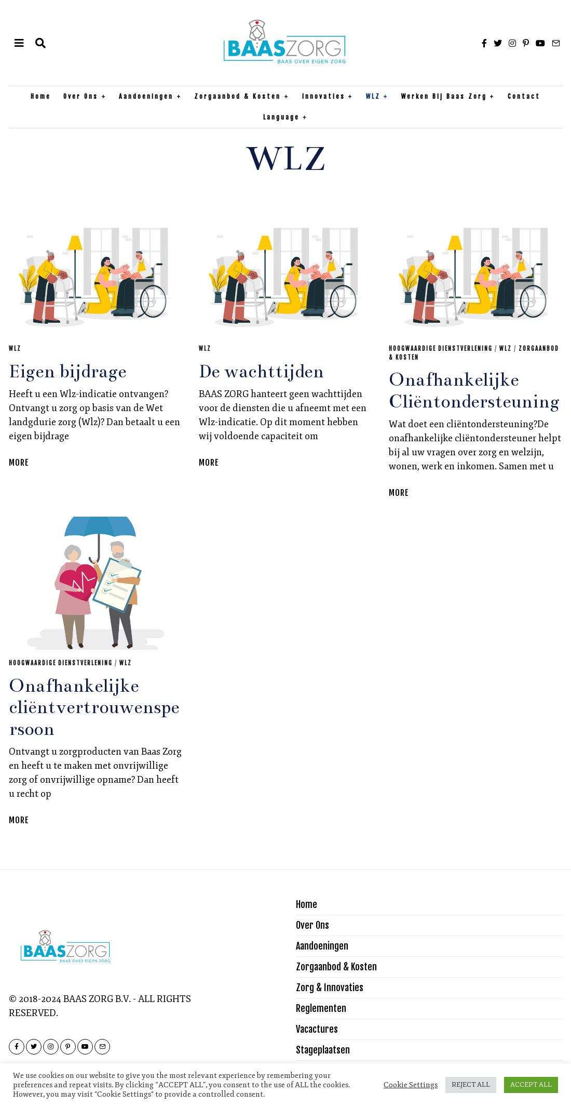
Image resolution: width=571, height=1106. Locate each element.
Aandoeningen (146, 96)
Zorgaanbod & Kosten (237, 96)
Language (281, 117)
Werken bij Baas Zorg (444, 96)
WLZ (373, 96)
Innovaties (323, 96)
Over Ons (80, 96)
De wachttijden (261, 372)
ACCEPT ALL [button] (531, 1085)
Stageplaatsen (323, 1050)
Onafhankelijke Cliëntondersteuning (474, 391)
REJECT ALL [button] (471, 1085)
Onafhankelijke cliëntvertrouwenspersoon (94, 707)
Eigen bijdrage (67, 372)
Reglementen (321, 1008)
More (19, 462)
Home (41, 96)
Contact (524, 96)
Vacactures (317, 1029)
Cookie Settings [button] (411, 1084)
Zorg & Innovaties (329, 987)
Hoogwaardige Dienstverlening (441, 348)
